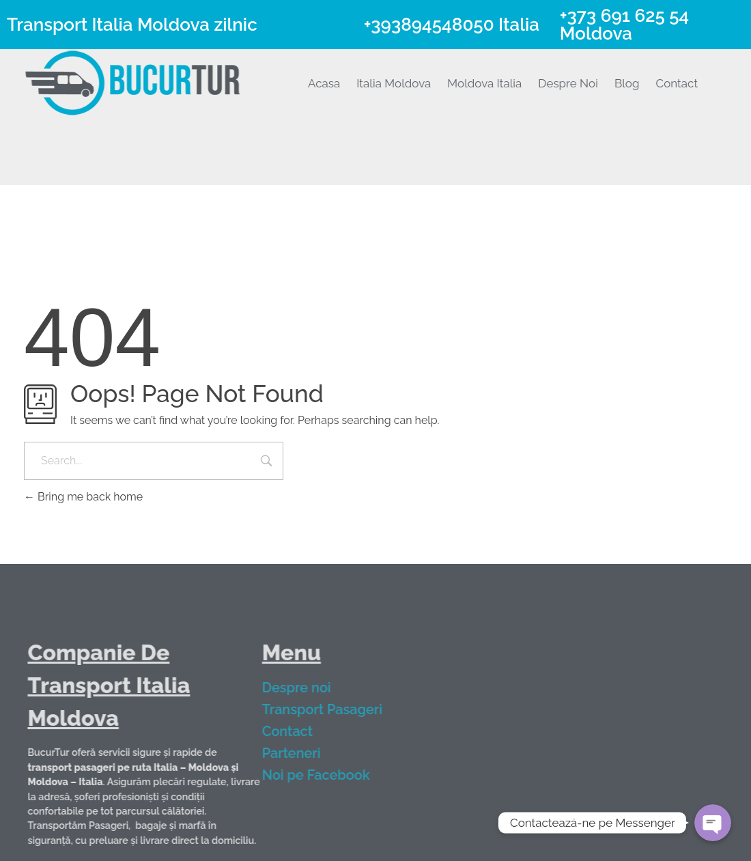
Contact (295, 731)
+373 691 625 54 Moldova (624, 24)
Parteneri (299, 753)
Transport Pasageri (330, 709)
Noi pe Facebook (324, 775)
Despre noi (304, 687)
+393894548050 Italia (451, 24)
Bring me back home (83, 496)
